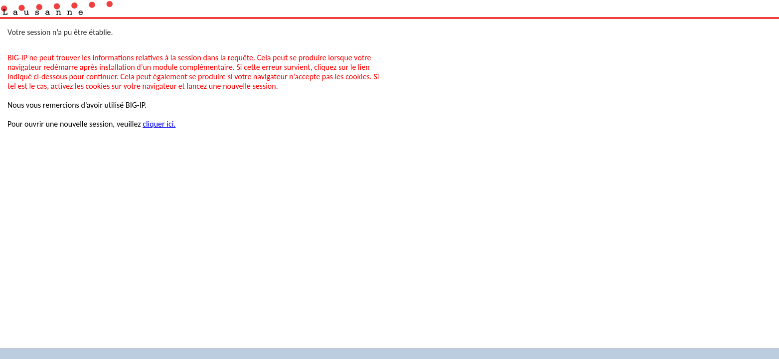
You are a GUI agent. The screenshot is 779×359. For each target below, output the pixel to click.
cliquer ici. (159, 124)
